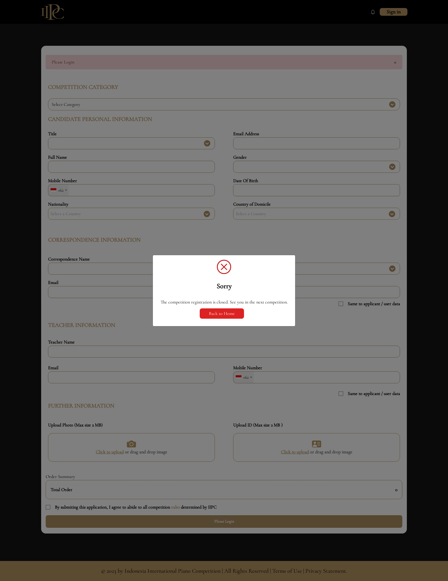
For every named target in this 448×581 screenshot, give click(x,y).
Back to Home (222, 313)
